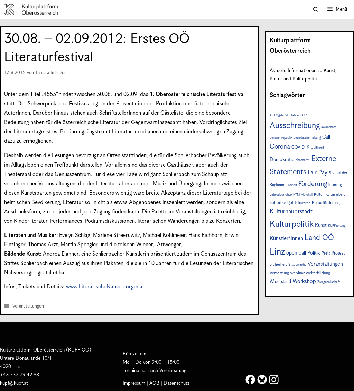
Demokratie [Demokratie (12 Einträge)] (282, 159)
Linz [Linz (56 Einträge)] (277, 252)
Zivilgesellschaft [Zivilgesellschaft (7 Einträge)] (328, 282)
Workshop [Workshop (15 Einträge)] (304, 281)
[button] (316, 10)
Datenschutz (176, 383)
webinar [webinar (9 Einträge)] (297, 273)
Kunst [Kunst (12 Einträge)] (321, 225)
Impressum (134, 383)
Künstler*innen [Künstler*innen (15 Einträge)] (286, 238)
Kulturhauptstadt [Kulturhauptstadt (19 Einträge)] (291, 211)
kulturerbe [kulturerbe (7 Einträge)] (302, 203)
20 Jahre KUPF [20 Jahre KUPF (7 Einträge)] (297, 115)
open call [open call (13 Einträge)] (296, 253)
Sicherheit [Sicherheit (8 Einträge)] (278, 264)
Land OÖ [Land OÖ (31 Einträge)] (319, 238)
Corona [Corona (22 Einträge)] (280, 146)
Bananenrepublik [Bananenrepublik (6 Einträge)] (281, 138)
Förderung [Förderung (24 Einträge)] (312, 184)
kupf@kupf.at (14, 383)
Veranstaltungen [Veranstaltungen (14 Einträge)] (325, 264)
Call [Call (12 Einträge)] (326, 137)
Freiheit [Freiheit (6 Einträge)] (292, 185)
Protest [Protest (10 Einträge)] (338, 253)
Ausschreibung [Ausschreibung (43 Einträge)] (295, 126)
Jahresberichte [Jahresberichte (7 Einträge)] (281, 195)
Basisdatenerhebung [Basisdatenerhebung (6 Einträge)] (307, 138)
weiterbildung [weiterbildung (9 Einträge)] (318, 273)
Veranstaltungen (28, 306)
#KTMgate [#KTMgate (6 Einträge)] (277, 115)
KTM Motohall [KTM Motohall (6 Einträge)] (303, 195)
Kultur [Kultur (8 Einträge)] (319, 194)
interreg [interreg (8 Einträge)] (335, 185)
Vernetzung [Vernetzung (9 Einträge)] (279, 273)
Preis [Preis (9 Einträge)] (326, 253)
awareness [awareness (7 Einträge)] (328, 127)
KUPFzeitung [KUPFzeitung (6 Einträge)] (336, 226)
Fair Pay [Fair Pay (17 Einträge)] (317, 172)
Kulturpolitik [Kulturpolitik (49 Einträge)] (292, 224)
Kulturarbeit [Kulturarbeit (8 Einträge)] (335, 194)
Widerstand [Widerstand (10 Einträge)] (280, 281)
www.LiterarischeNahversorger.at (105, 287)
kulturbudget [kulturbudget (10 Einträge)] (282, 202)
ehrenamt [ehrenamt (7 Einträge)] (303, 160)
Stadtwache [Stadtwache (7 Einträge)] (297, 265)
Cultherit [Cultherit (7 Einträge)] (317, 147)
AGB (154, 383)
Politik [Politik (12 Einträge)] (313, 253)
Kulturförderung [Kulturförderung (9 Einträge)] (326, 203)
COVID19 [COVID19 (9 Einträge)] (300, 147)
